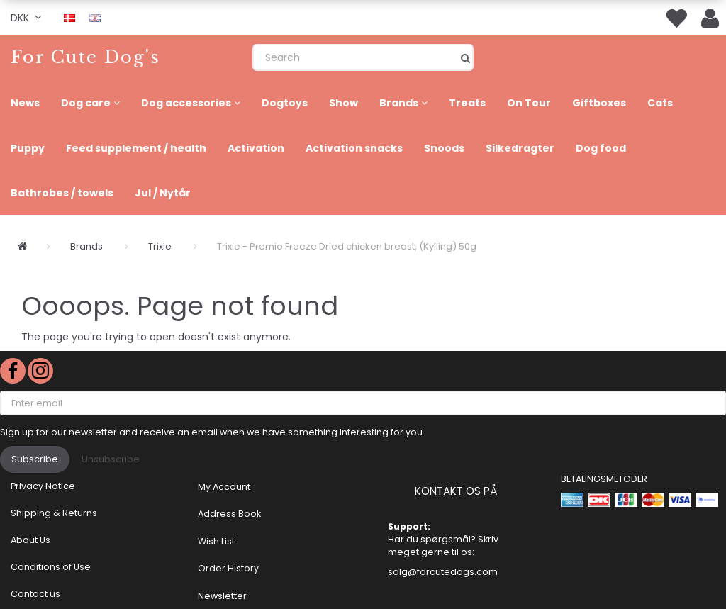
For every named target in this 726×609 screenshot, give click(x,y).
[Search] (465, 57)
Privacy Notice (43, 486)
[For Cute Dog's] (85, 57)
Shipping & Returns (54, 513)
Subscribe (34, 459)
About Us (30, 540)
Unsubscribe (111, 459)
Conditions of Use (51, 567)
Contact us (35, 594)
